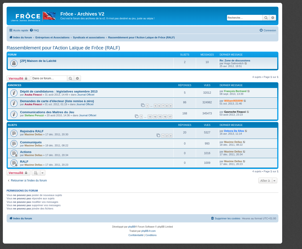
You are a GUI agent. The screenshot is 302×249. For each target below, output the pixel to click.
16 (165, 116)
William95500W (233, 100)
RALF (24, 161)
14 (155, 116)
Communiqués (31, 142)
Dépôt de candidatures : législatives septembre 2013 (58, 91)
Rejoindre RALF (32, 131)
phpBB (131, 226)
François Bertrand (235, 91)
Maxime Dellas (33, 134)
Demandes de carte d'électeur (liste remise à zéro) (57, 101)
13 (150, 116)
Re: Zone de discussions (235, 60)
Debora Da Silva (234, 130)
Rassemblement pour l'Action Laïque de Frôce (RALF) (63, 47)
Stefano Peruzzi (34, 115)
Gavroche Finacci (235, 111)
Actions (25, 152)
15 (160, 116)
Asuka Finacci (33, 94)
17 (170, 116)
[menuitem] (34, 30)
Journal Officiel (85, 94)
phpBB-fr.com (148, 231)
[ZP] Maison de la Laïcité (38, 61)
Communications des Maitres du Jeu (47, 112)
